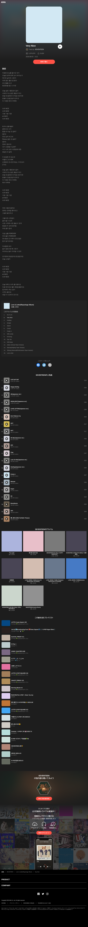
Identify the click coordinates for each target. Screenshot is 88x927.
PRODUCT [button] (5, 879)
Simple (9, 323)
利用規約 (3, 903)
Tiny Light (11, 553)
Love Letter (10, 353)
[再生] (60, 46)
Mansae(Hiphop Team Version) (16, 347)
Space (9, 325)
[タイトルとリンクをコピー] (50, 365)
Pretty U (9, 331)
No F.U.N (9, 315)
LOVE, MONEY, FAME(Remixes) (76, 580)
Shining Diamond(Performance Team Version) (20, 350)
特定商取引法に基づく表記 (44, 903)
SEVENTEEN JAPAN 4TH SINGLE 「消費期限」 (76, 553)
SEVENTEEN (39, 49)
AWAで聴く (44, 62)
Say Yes (9, 339)
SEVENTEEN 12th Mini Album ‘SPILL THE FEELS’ (11, 608)
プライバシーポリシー (15, 903)
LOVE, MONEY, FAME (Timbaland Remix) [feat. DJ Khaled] (54, 580)
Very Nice (37, 872)
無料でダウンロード (44, 833)
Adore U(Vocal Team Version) (15, 345)
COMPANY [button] (5, 885)
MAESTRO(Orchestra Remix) (33, 607)
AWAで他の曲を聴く (44, 798)
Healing (9, 320)
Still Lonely (10, 334)
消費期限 (12, 580)
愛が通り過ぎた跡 (33, 553)
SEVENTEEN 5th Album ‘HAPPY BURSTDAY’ (54, 553)
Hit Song (9, 336)
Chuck (9, 328)
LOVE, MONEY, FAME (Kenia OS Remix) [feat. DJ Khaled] (33, 580)
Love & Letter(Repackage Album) (22, 305)
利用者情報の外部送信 (28, 903)
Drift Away (10, 342)
